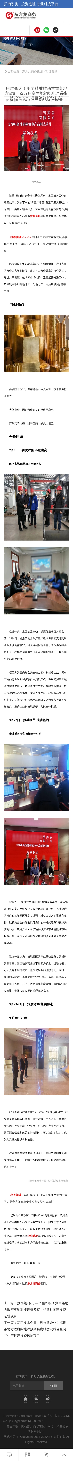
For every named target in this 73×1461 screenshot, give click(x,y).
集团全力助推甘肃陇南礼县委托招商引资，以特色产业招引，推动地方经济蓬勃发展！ (36, 244)
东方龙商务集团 (32, 71)
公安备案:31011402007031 (26, 1421)
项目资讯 (51, 71)
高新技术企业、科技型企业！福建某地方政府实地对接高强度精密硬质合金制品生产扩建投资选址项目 (35, 1329)
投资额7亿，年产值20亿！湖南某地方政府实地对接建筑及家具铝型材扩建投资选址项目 (36, 1309)
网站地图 (9, 1436)
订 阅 (53, 1385)
